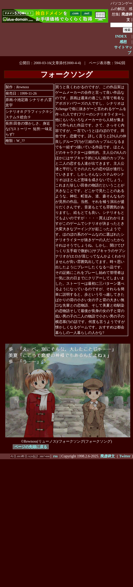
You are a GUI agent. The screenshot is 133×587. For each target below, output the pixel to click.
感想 (123, 42)
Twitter (124, 456)
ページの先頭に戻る (30, 447)
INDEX (121, 36)
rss (55, 456)
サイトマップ (123, 50)
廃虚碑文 (126, 17)
